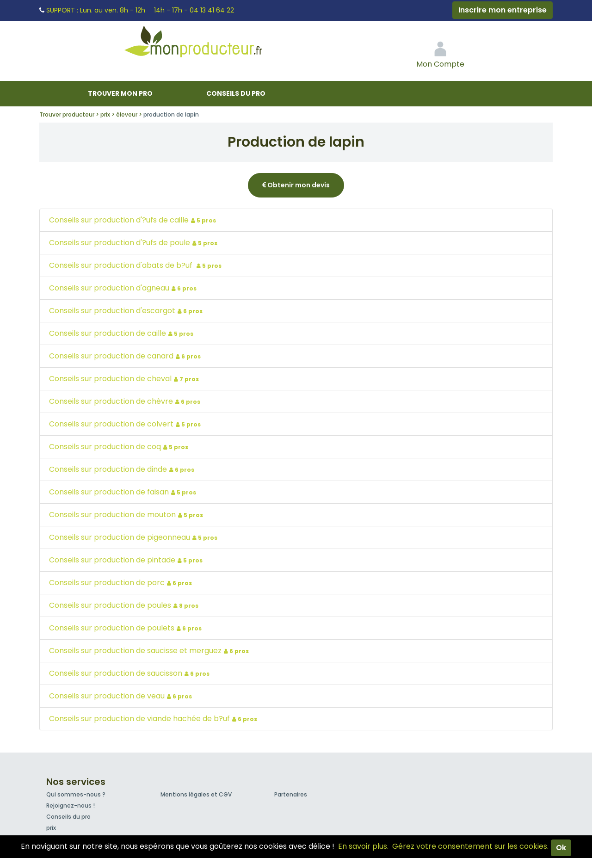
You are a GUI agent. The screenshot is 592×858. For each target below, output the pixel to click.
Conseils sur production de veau (121, 696)
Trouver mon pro (120, 93)
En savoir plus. (363, 846)
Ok (561, 847)
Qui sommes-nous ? (75, 794)
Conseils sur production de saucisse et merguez (150, 650)
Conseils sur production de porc (121, 582)
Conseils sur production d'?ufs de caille (133, 220)
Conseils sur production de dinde (123, 469)
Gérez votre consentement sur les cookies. (470, 846)
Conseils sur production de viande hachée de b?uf (154, 718)
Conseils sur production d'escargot (127, 310)
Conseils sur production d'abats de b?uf (136, 265)
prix (51, 828)
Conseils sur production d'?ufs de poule (134, 242)
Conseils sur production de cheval (125, 378)
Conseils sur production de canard (126, 356)
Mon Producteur (211, 43)
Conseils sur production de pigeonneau (134, 537)
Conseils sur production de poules (125, 605)
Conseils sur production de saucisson (130, 673)
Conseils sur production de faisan (123, 492)
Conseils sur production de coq (120, 446)
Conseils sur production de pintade (127, 560)
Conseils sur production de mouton (127, 514)
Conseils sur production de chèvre (126, 401)
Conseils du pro (235, 93)
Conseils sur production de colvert (126, 424)
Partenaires (290, 794)
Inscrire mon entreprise (502, 10)
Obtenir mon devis (296, 185)
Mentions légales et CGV (196, 794)
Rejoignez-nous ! (70, 805)
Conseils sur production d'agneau (124, 288)
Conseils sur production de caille (122, 333)
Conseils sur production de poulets (126, 628)
